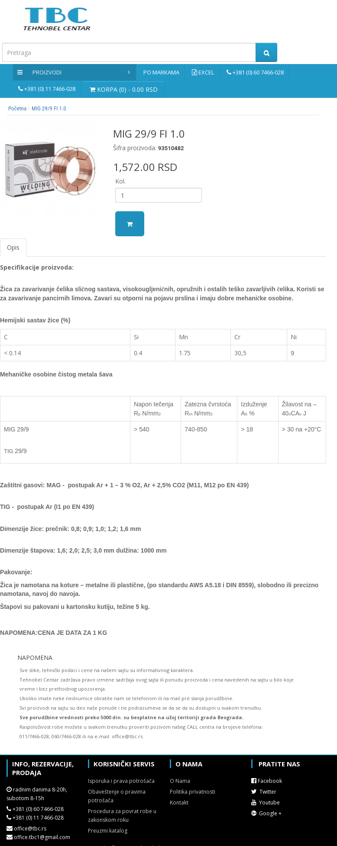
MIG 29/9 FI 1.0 (49, 108)
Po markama (161, 72)
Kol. (120, 181)
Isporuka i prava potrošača (121, 781)
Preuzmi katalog (107, 830)
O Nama (180, 781)
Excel (206, 72)
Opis (13, 247)
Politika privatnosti (192, 791)
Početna (17, 108)
